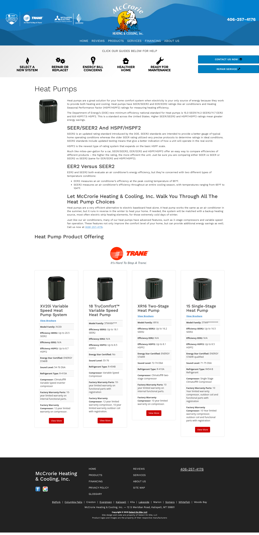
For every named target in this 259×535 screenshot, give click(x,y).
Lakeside (144, 504)
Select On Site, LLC (138, 515)
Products (116, 41)
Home (84, 41)
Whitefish (184, 504)
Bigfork (56, 504)
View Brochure (48, 320)
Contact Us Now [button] (228, 59)
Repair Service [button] (228, 69)
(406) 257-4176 (94, 227)
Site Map (140, 489)
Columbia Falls (73, 504)
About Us (171, 41)
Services (134, 41)
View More (56, 420)
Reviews (98, 41)
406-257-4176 (192, 469)
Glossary (96, 496)
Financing (153, 41)
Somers (170, 504)
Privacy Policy (100, 489)
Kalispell (121, 504)
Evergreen (106, 504)
